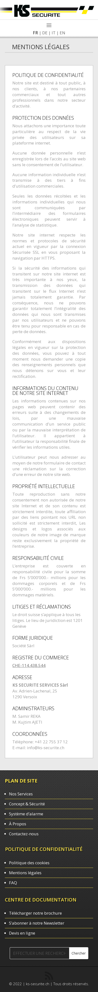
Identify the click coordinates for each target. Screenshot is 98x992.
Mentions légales (25, 872)
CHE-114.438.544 (29, 665)
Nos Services (21, 794)
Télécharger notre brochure (35, 913)
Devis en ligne (22, 933)
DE (43, 33)
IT (52, 33)
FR (34, 33)
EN (61, 33)
